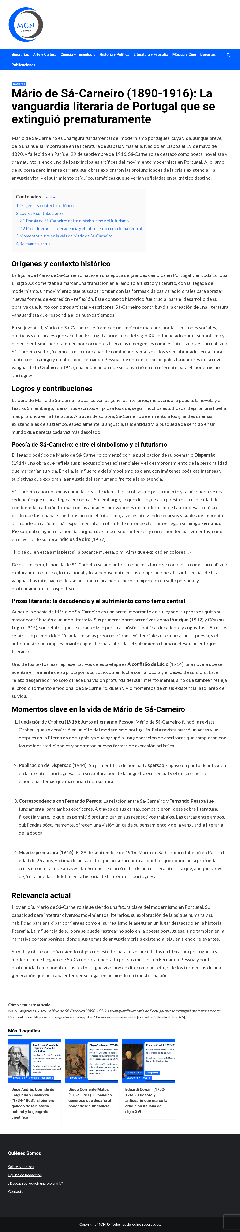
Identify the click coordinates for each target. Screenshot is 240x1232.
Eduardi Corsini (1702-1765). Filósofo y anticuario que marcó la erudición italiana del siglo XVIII (146, 1100)
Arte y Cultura (44, 54)
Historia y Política (114, 54)
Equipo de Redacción (25, 1175)
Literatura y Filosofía (151, 54)
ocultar (50, 197)
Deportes (208, 54)
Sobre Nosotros (21, 1166)
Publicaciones (23, 65)
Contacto (15, 1191)
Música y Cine (184, 54)
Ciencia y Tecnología (77, 54)
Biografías (20, 54)
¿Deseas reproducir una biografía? (35, 1183)
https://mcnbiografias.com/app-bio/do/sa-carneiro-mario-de (85, 1017)
